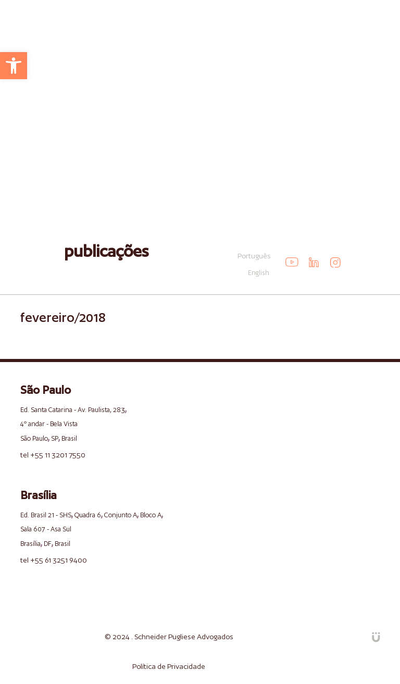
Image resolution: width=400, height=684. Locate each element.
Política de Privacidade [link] (168, 666)
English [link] (258, 273)
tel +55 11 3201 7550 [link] (52, 455)
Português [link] (254, 256)
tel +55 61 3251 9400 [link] (53, 560)
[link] (13, 65)
